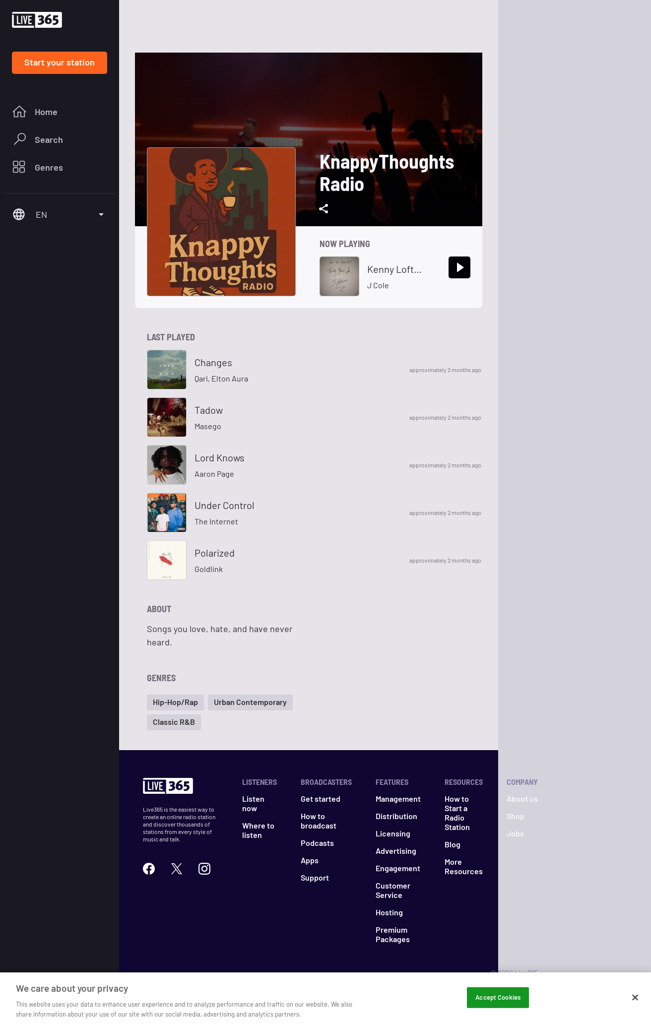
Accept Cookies (498, 1006)
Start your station (59, 62)
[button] (175, 702)
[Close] (635, 1007)
